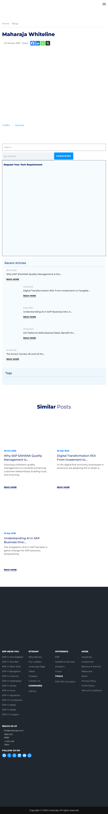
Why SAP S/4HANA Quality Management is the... (34, 274)
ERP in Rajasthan (11, 695)
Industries (87, 656)
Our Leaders (35, 661)
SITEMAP (34, 651)
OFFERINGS (61, 651)
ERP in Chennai (10, 676)
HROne (32, 691)
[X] (48, 43)
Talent (32, 671)
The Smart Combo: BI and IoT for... (25, 354)
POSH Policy (88, 685)
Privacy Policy (89, 680)
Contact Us (34, 680)
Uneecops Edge (37, 666)
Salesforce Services (65, 661)
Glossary (33, 676)
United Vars (88, 661)
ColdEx (6, 125)
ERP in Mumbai (10, 661)
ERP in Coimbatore (12, 700)
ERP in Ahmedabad (12, 656)
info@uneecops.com (14, 730)
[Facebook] (32, 43)
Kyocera (19, 125)
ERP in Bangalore (11, 671)
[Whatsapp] (42, 43)
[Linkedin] (37, 43)
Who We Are (35, 656)
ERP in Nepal (9, 704)
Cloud (58, 671)
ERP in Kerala (9, 685)
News (84, 676)
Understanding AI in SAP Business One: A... (47, 311)
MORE (85, 651)
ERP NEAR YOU (10, 651)
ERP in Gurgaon (10, 714)
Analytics (60, 666)
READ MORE (12, 279)
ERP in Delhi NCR (11, 666)
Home (5, 23)
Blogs (15, 23)
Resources (87, 671)
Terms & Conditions (92, 690)
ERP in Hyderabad (11, 680)
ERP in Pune (8, 690)
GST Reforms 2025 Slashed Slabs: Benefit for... (49, 333)
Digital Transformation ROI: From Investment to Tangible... (56, 290)
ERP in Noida (9, 709)
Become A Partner (91, 666)
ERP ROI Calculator (65, 681)
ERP (57, 656)
